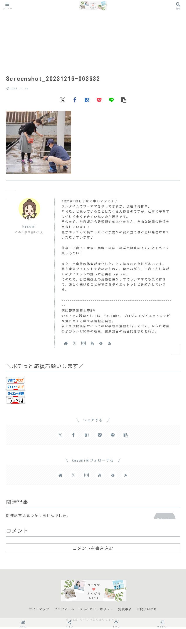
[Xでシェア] (62, 101)
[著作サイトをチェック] (66, 344)
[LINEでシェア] (111, 101)
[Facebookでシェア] (74, 101)
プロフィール (64, 611)
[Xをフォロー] (74, 344)
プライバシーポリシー (96, 611)
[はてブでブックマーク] (87, 101)
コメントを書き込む (93, 550)
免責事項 (125, 611)
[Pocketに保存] (99, 101)
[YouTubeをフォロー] (92, 344)
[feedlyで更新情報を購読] (100, 344)
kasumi (29, 228)
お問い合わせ (147, 611)
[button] (123, 101)
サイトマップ (39, 611)
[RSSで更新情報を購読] (109, 344)
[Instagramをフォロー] (83, 344)
